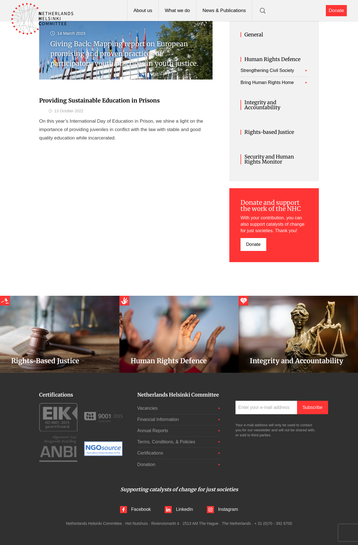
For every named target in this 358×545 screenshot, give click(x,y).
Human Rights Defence (272, 59)
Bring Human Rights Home (267, 82)
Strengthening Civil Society (267, 70)
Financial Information (158, 419)
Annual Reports (152, 430)
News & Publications (224, 10)
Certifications (150, 453)
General (253, 34)
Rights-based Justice (269, 132)
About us (142, 10)
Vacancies (147, 408)
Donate (336, 10)
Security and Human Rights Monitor (269, 159)
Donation (146, 464)
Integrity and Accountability (262, 105)
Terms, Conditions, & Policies (166, 441)
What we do (177, 10)
